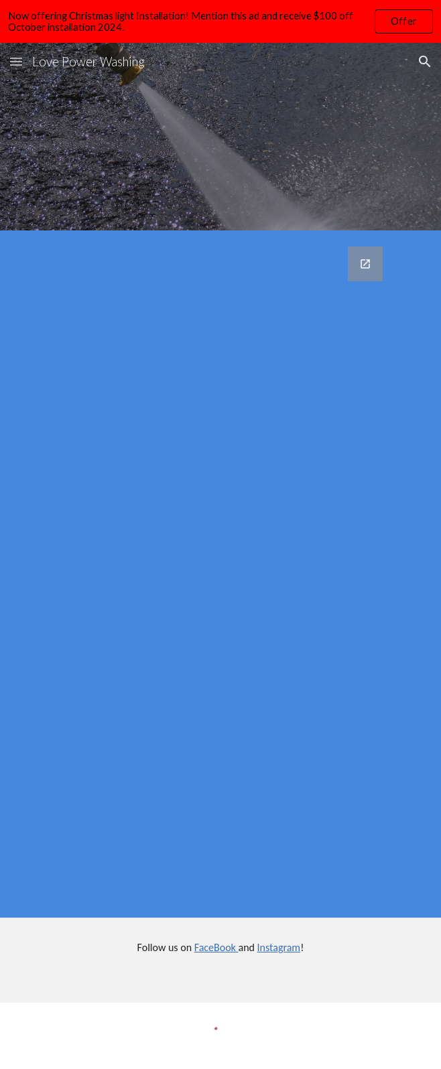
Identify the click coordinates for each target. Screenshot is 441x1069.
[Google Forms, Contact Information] (220, 574)
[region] (220, 21)
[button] (16, 61)
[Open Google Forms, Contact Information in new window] (365, 263)
